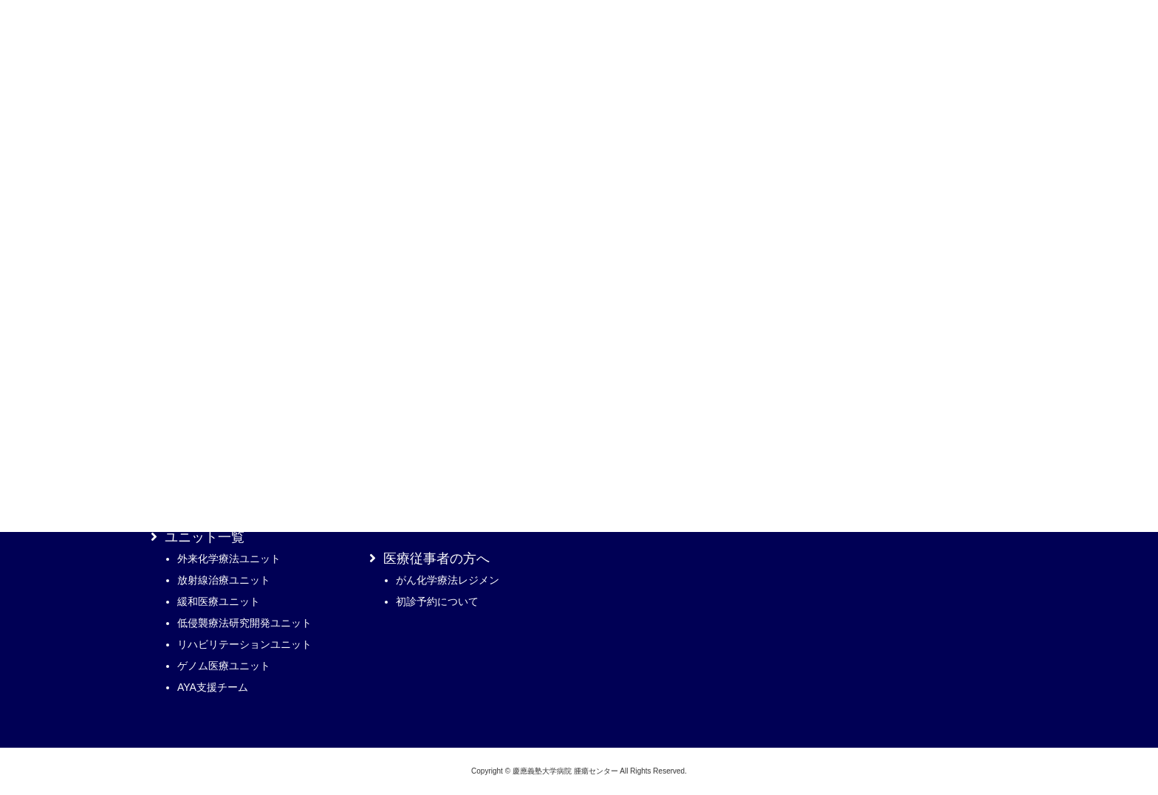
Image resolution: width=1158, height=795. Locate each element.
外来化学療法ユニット (229, 558)
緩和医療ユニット (218, 601)
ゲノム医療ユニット (223, 666)
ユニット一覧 (204, 537)
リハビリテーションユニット (244, 644)
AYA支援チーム (212, 687)
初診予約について (437, 601)
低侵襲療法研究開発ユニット (244, 623)
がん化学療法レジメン (447, 580)
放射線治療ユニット (223, 580)
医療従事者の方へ (436, 558)
